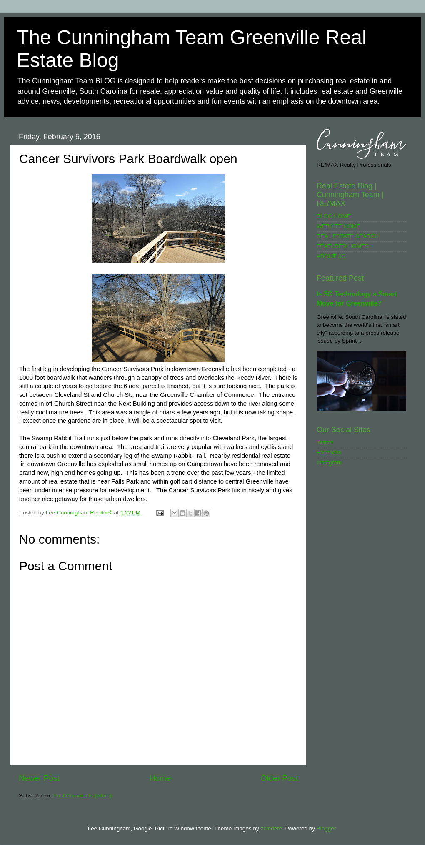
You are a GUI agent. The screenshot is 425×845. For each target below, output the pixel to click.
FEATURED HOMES (343, 246)
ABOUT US (331, 256)
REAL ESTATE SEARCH (348, 236)
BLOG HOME (334, 216)
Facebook (329, 452)
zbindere (271, 828)
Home (160, 778)
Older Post (279, 778)
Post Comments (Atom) (82, 795)
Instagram (329, 462)
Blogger (326, 828)
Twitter (325, 442)
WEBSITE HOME (338, 226)
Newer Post (39, 778)
